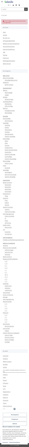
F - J (6, 306)
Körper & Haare (9, 163)
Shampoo (7, 132)
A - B (6, 261)
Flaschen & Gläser (9, 337)
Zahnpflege (6, 170)
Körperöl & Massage (10, 154)
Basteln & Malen (9, 84)
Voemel (5, 380)
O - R (6, 277)
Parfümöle (7, 254)
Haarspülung (8, 129)
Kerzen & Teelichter (8, 295)
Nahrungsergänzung (8, 214)
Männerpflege (6, 161)
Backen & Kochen (7, 182)
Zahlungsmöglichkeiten (9, 41)
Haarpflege (6, 123)
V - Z (6, 281)
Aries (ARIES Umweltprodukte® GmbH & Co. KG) (14, 370)
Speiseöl (7, 205)
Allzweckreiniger (9, 99)
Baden (6, 141)
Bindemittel (8, 187)
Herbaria (5, 374)
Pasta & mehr (8, 227)
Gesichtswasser (9, 121)
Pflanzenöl (5, 313)
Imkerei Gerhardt (7, 406)
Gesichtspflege (7, 118)
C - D (6, 263)
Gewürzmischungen (10, 211)
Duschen (7, 145)
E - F (6, 265)
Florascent (5, 400)
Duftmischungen (9, 250)
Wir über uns (6, 38)
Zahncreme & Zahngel (10, 174)
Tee (4, 229)
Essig (6, 200)
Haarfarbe (7, 125)
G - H (6, 268)
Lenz (4, 409)
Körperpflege (6, 138)
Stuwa (4, 386)
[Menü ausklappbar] (2, 1)
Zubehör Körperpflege (10, 159)
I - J (5, 270)
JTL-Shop (17, 445)
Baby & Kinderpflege (8, 78)
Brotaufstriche (6, 193)
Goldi (4, 377)
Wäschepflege (8, 113)
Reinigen (5, 97)
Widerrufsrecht (7, 63)
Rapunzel (5, 397)
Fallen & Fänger (9, 106)
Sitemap (5, 55)
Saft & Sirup (8, 223)
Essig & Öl (5, 198)
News (4, 32)
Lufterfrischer (8, 290)
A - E (6, 304)
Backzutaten (8, 185)
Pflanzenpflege (8, 92)
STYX (4, 389)
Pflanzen (5, 90)
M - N (6, 274)
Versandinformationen (9, 46)
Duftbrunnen (8, 286)
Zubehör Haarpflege (10, 136)
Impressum (5, 442)
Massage (5, 297)
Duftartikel (5, 283)
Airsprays (5, 245)
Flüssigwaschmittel (10, 110)
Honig (6, 196)
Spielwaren (6, 82)
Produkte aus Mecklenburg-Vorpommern (13, 240)
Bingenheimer (6, 392)
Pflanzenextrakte (7, 301)
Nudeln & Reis (6, 225)
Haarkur (7, 127)
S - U (6, 279)
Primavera (5, 383)
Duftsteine (7, 288)
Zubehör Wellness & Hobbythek (11, 333)
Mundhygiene (8, 172)
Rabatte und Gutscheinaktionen (11, 43)
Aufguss (7, 330)
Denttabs (5, 364)
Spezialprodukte (9, 134)
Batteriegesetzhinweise (9, 61)
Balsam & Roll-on (7, 256)
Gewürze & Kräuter (8, 207)
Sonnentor (5, 356)
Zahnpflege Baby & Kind (11, 80)
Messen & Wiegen (9, 339)
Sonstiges (7, 342)
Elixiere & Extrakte (9, 216)
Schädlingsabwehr (8, 101)
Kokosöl (7, 202)
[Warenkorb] (19, 5)
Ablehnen (15, 423)
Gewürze (7, 209)
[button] (13, 5)
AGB (4, 52)
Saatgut (7, 95)
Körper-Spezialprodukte (11, 150)
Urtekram (5, 358)
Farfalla (5, 367)
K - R (6, 308)
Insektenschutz (9, 147)
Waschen (5, 108)
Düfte (6, 143)
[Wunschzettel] (16, 5)
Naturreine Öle (9, 252)
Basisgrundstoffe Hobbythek (10, 259)
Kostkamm (5, 394)
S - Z (6, 310)
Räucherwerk (6, 324)
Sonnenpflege (8, 156)
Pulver (6, 220)
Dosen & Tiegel (9, 335)
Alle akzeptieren (15, 414)
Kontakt (5, 35)
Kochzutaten (8, 191)
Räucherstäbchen (9, 326)
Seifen (4, 165)
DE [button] (9, 5)
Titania (4, 403)
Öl (5, 218)
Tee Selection (8, 234)
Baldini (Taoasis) (7, 361)
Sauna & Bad (6, 328)
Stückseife (7, 168)
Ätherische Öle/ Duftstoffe (9, 248)
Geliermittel (8, 189)
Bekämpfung (8, 104)
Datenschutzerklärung (14, 442)
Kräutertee (7, 232)
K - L (6, 272)
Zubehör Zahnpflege (10, 177)
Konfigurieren (15, 419)
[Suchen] (12, 9)
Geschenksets (6, 292)
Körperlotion (8, 152)
